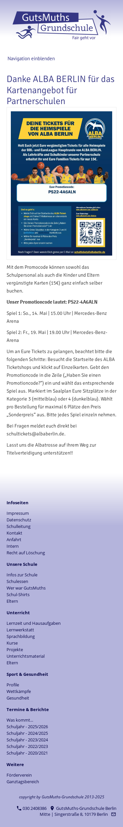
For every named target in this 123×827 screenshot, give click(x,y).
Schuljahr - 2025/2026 (27, 727)
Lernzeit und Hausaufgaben (34, 623)
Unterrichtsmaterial (26, 656)
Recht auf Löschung (26, 553)
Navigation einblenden (31, 58)
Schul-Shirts (18, 594)
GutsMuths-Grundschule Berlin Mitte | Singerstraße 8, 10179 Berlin (78, 811)
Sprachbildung (21, 636)
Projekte (15, 649)
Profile (13, 685)
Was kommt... (20, 720)
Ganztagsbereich (23, 782)
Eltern (12, 601)
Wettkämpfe (19, 691)
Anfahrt (14, 539)
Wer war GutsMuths (26, 588)
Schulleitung (19, 526)
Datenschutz (19, 520)
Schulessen (17, 581)
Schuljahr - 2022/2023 (27, 746)
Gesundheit (18, 698)
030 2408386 (32, 808)
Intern (13, 546)
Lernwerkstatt (20, 630)
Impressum (18, 513)
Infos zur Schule (22, 575)
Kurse (12, 643)
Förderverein (19, 775)
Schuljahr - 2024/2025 (27, 733)
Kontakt (14, 533)
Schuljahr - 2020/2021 (27, 753)
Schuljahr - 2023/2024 (27, 740)
